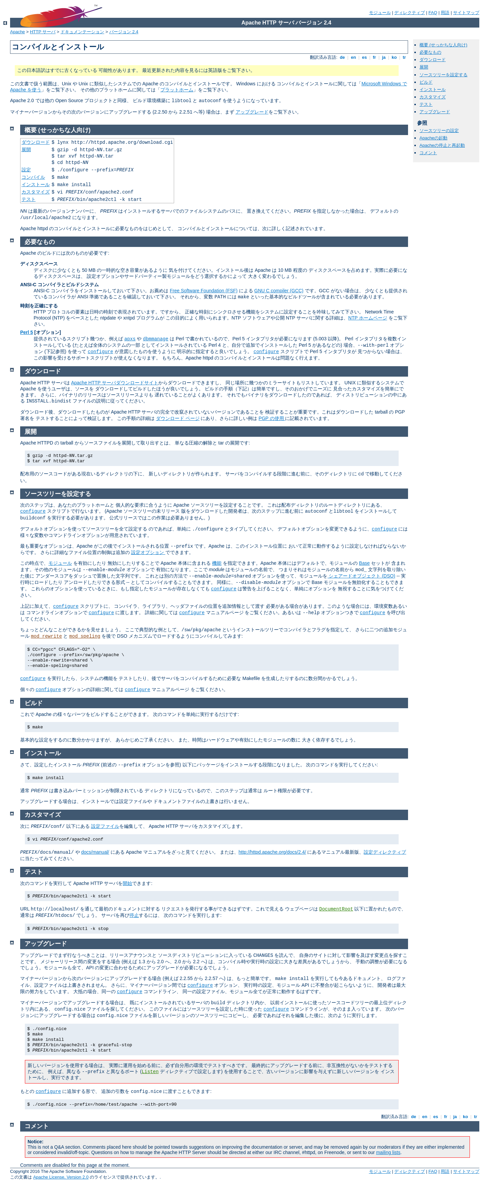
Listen (150, 1071)
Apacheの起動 (433, 137)
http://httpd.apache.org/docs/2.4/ (272, 852)
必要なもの (430, 52)
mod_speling (84, 636)
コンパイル (33, 177)
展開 (423, 67)
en (353, 57)
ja (384, 57)
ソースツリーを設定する (443, 74)
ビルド (426, 82)
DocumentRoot (336, 909)
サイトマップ (466, 12)
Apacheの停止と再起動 (442, 145)
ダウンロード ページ (178, 418)
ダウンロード (432, 59)
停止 (134, 915)
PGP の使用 (271, 418)
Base (364, 563)
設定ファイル (105, 826)
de (342, 57)
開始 (127, 883)
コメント (428, 152)
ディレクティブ (409, 12)
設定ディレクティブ (385, 852)
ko (394, 57)
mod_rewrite (46, 636)
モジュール (380, 12)
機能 (216, 563)
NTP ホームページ (367, 318)
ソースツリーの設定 (439, 130)
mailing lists (388, 1152)
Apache (17, 31)
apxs (130, 339)
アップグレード (252, 112)
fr (374, 57)
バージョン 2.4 (123, 31)
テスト (426, 104)
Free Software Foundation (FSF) (204, 290)
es (364, 57)
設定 (26, 169)
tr (404, 57)
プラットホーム (176, 89)
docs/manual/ (95, 852)
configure (100, 351)
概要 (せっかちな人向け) (443, 44)
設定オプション (148, 552)
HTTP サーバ (42, 31)
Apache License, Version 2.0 (61, 1177)
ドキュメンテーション (82, 31)
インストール (432, 89)
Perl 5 (26, 332)
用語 (445, 12)
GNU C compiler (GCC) (279, 290)
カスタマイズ (432, 96)
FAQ (433, 12)
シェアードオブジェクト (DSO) (361, 576)
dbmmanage (155, 339)
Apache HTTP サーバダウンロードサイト (114, 382)
